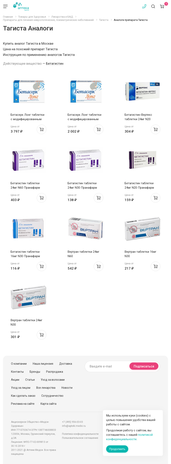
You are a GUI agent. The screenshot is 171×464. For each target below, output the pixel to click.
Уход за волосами (53, 379)
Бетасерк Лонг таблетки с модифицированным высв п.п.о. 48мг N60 (27, 119)
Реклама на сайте (23, 403)
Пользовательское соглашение (80, 438)
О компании (19, 363)
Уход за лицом (20, 387)
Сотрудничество (52, 395)
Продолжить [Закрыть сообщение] (117, 449)
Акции (15, 379)
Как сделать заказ (23, 395)
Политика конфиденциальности (80, 434)
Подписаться (144, 366)
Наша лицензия (43, 363)
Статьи (30, 379)
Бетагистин (54, 63)
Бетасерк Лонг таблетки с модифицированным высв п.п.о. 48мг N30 (84, 119)
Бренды (35, 371)
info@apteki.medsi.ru (74, 426)
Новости (66, 387)
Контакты (17, 371)
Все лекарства (45, 387)
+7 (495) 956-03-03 (72, 422)
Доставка (65, 363)
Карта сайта (48, 403)
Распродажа (54, 371)
